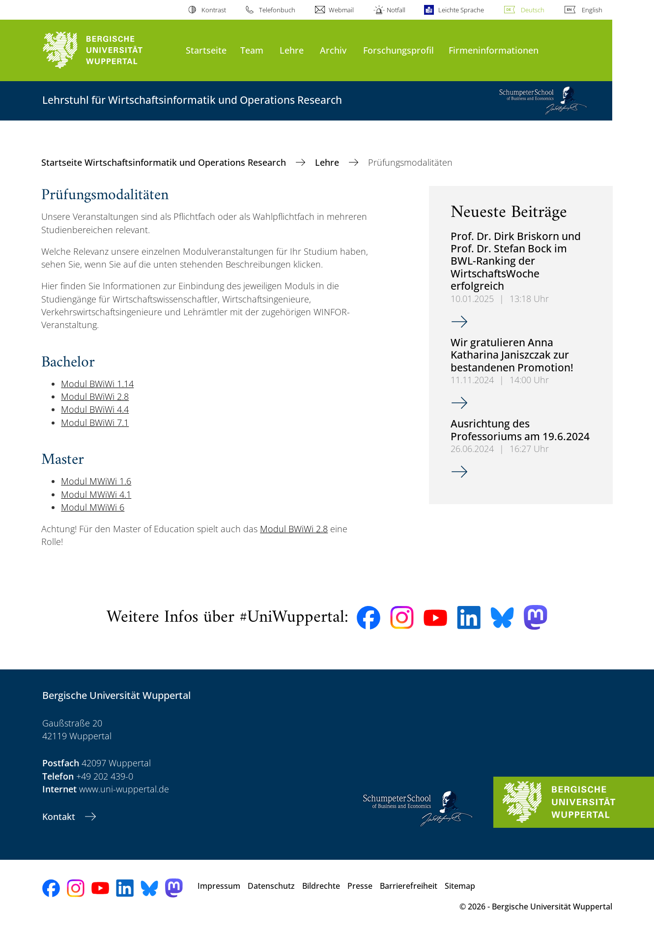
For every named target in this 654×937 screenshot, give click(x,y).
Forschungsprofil (398, 50)
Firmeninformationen (494, 50)
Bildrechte (321, 885)
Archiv (333, 50)
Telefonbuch (277, 9)
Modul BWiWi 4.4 (95, 409)
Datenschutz (271, 885)
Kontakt (60, 816)
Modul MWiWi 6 (92, 507)
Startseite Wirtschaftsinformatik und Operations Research (164, 162)
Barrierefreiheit (408, 885)
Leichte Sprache (461, 9)
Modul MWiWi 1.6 (96, 481)
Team (251, 50)
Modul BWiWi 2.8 (95, 396)
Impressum (219, 885)
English (592, 9)
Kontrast (213, 9)
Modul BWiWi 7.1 (95, 422)
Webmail (341, 9)
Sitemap (460, 885)
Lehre (292, 50)
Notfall (396, 9)
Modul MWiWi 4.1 (96, 494)
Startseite (206, 50)
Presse (359, 885)
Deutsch (532, 9)
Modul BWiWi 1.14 (97, 384)
